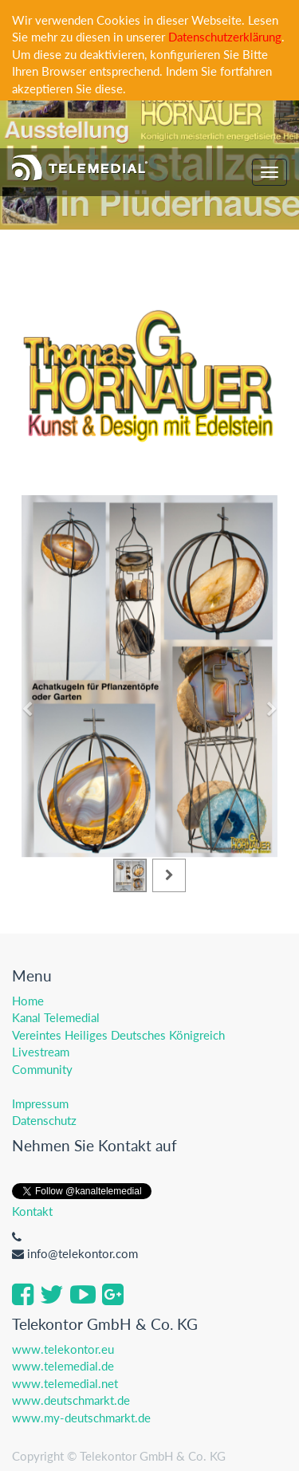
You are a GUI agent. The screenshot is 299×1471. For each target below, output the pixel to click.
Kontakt (32, 1211)
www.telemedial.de (63, 1366)
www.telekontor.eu (63, 1349)
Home (28, 1000)
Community (42, 1069)
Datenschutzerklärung (224, 36)
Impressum (40, 1103)
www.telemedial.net (65, 1383)
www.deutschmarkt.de (71, 1400)
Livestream (40, 1051)
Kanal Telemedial (56, 1017)
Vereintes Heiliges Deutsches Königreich (118, 1035)
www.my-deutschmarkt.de (81, 1417)
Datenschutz (44, 1120)
